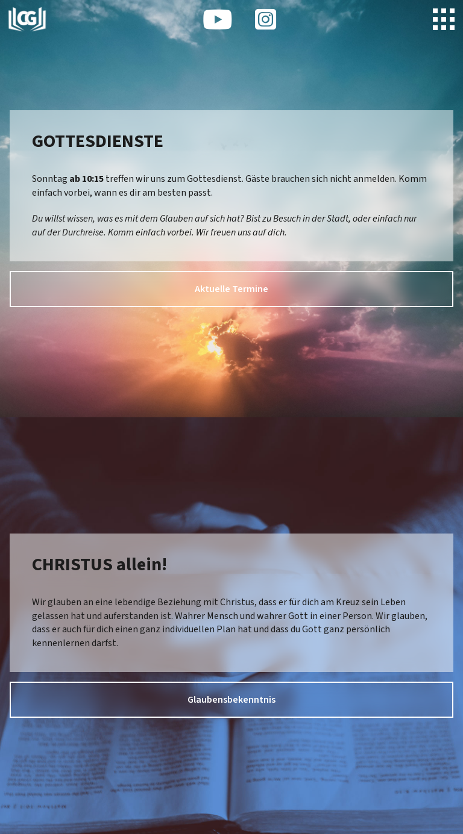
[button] (443, 19)
